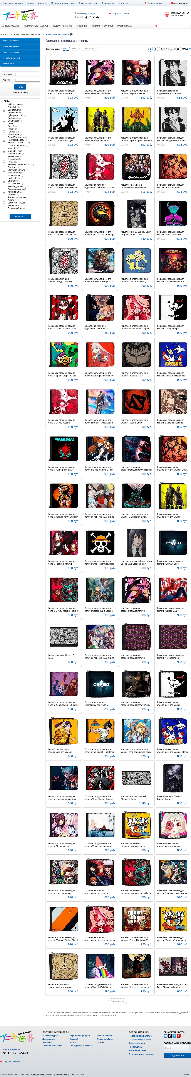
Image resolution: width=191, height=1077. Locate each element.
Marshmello (14, 151)
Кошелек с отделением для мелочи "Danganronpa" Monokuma (170, 327)
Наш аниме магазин (13, 3)
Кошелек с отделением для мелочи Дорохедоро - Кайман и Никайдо (136, 139)
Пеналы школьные (11, 58)
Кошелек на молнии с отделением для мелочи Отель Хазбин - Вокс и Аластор (136, 892)
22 (178, 49)
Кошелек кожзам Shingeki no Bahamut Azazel (171, 797)
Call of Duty (14, 110)
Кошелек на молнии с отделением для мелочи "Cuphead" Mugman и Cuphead (136, 845)
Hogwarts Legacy (17, 140)
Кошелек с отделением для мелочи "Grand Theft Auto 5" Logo (134, 939)
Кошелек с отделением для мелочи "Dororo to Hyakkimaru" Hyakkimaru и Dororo (136, 986)
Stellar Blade (15, 172)
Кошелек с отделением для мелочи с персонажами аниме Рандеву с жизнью (99, 656)
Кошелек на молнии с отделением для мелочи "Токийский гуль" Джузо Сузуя (171, 845)
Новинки (82, 26)
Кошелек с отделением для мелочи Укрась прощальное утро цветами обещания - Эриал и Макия (98, 845)
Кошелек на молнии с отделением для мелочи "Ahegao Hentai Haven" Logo (62, 280)
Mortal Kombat (15, 153)
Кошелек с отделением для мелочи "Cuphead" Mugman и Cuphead (171, 939)
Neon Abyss (14, 156)
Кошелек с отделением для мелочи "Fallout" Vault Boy (134, 280)
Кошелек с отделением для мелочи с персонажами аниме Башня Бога (99, 515)
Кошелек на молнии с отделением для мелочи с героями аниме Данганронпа (135, 186)
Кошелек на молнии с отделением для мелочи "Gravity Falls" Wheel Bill (60, 986)
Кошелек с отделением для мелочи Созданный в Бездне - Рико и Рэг (99, 609)
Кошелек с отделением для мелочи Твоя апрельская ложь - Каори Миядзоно (136, 751)
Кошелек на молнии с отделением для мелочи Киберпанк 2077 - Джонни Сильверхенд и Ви (169, 515)
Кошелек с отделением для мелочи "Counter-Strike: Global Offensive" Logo (63, 939)
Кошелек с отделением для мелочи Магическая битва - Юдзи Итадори (97, 92)
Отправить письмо (119, 13)
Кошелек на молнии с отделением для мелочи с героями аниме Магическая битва (97, 892)
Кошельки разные (11, 40)
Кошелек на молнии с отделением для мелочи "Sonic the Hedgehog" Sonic (172, 751)
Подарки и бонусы (102, 26)
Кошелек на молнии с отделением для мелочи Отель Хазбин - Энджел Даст (99, 186)
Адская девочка (16, 186)
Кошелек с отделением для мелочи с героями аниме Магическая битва (134, 92)
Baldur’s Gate (15, 104)
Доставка (42, 3)
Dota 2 (12, 126)
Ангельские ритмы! (18, 197)
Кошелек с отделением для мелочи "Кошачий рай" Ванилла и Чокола (61, 845)
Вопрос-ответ (108, 3)
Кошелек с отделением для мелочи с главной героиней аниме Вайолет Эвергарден (170, 421)
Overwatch (14, 159)
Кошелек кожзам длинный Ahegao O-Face (133, 797)
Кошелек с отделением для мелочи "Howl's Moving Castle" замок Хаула (99, 280)
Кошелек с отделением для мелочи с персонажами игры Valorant (62, 798)
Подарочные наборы (36, 26)
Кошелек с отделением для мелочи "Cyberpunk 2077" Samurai (61, 468)
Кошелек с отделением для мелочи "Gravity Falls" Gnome (98, 985)
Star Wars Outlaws (17, 170)
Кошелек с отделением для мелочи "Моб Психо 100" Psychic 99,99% (170, 233)
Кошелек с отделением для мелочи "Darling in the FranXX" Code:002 (99, 374)
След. (186, 49)
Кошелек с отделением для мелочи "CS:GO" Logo (170, 562)
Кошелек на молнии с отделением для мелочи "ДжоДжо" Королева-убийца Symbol (134, 656)
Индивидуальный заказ (62, 3)
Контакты (123, 3)
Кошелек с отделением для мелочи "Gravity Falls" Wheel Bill (62, 233)
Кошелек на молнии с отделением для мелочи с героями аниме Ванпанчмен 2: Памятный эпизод (99, 327)
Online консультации (85, 13)
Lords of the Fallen (17, 145)
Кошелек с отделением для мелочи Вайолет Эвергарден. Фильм (98, 421)
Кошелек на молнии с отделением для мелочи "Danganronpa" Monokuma (170, 703)
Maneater (13, 148)
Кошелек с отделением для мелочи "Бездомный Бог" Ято (171, 139)
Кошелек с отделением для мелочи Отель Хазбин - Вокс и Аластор (63, 609)
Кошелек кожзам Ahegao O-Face (61, 656)
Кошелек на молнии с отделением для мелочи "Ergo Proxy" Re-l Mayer (136, 703)
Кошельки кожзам (11, 52)
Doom (11, 123)
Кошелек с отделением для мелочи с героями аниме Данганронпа (61, 92)
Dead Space (14, 121)
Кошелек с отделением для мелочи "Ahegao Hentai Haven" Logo (63, 186)
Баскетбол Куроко (18, 203)
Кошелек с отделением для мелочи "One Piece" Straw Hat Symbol (99, 562)
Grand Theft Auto (17, 137)
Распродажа (124, 26)
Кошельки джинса (11, 46)
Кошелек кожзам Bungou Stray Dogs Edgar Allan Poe (136, 233)
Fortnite (13, 131)
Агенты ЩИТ (15, 183)
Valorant (12, 181)
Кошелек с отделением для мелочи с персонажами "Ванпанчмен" (61, 892)
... (172, 49)
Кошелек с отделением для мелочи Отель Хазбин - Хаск (62, 327)
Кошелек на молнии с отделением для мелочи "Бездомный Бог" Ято (169, 92)
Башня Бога (14, 205)
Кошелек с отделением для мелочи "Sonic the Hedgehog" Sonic (171, 374)
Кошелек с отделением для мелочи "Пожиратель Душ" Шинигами (61, 139)
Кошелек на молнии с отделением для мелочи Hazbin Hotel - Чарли (100, 939)
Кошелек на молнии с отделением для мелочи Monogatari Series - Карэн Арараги (60, 751)
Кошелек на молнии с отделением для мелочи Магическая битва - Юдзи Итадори (133, 609)
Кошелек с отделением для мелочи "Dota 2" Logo (134, 421)
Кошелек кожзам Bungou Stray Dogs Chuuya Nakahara (172, 985)
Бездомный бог (17, 208)
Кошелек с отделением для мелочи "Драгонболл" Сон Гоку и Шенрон (63, 515)
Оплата (30, 3)
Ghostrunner (14, 134)
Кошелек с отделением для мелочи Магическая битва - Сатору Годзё (134, 515)
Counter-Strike (15, 112)
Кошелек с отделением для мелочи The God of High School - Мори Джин (99, 751)
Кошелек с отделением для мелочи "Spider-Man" (170, 609)
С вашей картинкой (87, 3)
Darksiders (14, 118)
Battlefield (13, 107)
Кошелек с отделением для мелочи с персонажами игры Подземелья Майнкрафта (171, 280)
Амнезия (13, 194)
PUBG (12, 162)
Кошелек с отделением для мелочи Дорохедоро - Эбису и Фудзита (63, 703)
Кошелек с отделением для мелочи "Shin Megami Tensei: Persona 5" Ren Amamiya (98, 798)
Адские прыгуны (17, 189)
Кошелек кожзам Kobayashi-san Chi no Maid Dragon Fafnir (136, 562)
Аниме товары (10, 26)
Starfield (13, 167)
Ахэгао (12, 200)
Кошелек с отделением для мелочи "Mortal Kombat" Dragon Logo (99, 233)
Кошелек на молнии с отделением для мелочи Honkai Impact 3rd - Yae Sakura (136, 468)
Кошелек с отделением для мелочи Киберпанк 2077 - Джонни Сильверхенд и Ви (97, 139)
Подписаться (177, 1055)
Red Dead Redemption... (20, 164)
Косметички (8, 64)
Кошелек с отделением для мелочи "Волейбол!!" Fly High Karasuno (98, 468)
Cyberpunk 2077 (16, 115)
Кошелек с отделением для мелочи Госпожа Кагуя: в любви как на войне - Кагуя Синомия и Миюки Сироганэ (62, 562)
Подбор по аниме (62, 26)
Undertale (13, 178)
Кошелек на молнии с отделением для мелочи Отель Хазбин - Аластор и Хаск (172, 468)
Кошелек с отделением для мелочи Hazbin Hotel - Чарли (135, 327)
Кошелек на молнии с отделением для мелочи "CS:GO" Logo (96, 703)
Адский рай (14, 192)
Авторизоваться (180, 3)
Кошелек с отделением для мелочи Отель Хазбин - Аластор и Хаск (170, 186)
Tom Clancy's (15, 175)
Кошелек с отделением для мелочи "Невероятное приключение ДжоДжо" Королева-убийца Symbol (170, 656)
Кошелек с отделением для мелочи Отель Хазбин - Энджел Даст (61, 421)
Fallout (12, 129)
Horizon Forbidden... (18, 142)
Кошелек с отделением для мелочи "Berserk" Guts (134, 374)
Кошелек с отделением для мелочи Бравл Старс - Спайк (62, 374)
